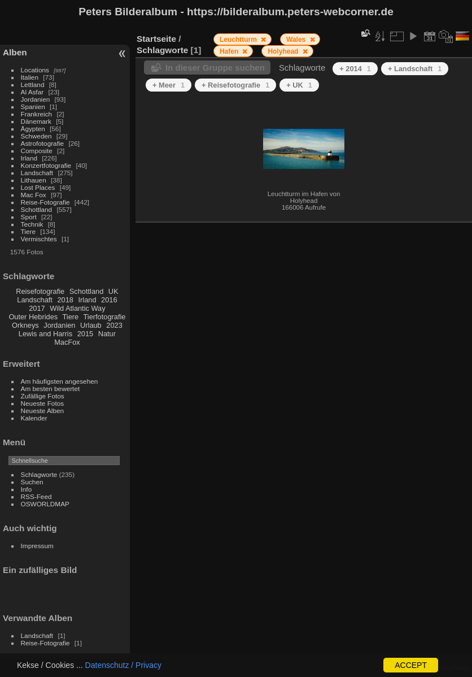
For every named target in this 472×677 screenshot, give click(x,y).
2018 (65, 300)
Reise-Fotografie (45, 202)
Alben (15, 52)
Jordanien (35, 99)
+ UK (299, 85)
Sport (29, 216)
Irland (29, 158)
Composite (37, 150)
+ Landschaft (415, 68)
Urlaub (91, 325)
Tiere (28, 231)
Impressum (37, 545)
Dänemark (36, 121)
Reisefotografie (40, 291)
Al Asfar (32, 92)
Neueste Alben (42, 410)
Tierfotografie (105, 317)
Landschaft (37, 172)
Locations (35, 69)
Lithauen (33, 180)
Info (26, 489)
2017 (37, 308)
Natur (107, 333)
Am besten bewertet (50, 388)
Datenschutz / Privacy (123, 665)
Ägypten (33, 128)
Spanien (33, 106)
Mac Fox (33, 194)
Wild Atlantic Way (77, 308)
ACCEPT (411, 665)
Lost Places (38, 187)
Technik (32, 224)
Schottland (37, 209)
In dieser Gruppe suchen (215, 67)
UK (113, 291)
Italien (29, 77)
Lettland (33, 84)
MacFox (67, 342)
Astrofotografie (42, 143)
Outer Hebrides (33, 317)
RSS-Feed (36, 496)
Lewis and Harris (45, 333)
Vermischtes (39, 238)
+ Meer (168, 85)
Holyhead (284, 51)
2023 (114, 325)
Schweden (36, 136)
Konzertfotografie (46, 165)
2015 (85, 333)
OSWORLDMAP (45, 503)
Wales (297, 40)
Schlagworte (39, 474)
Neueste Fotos (42, 403)
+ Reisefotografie (235, 85)
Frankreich (37, 114)
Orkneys (25, 325)
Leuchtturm (239, 40)
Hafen (230, 51)
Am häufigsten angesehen (59, 381)
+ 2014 (355, 68)
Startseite (156, 39)
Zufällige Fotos (42, 396)
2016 (109, 300)
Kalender (34, 418)
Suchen (32, 481)
